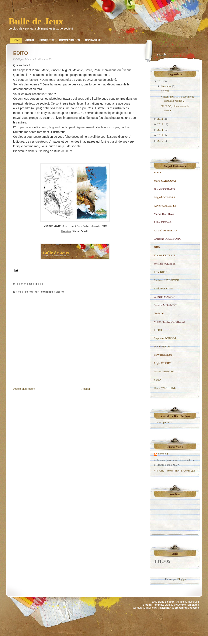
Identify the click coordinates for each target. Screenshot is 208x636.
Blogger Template (153, 604)
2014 (160, 129)
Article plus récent (24, 388)
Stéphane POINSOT (165, 338)
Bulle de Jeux (35, 21)
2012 (160, 118)
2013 (160, 124)
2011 (160, 81)
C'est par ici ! (164, 422)
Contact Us (93, 40)
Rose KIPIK (160, 271)
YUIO (157, 379)
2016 (160, 140)
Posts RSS (46, 40)
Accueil (86, 388)
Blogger (181, 579)
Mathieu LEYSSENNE (167, 280)
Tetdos (163, 454)
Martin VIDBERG (164, 371)
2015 (160, 135)
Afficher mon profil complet (174, 471)
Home (16, 40)
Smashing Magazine (186, 607)
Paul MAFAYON (163, 288)
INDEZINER (164, 607)
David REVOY (162, 346)
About (29, 40)
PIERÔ (158, 329)
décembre (166, 86)
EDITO (20, 53)
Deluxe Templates (188, 604)
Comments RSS (69, 40)
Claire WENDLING (165, 388)
